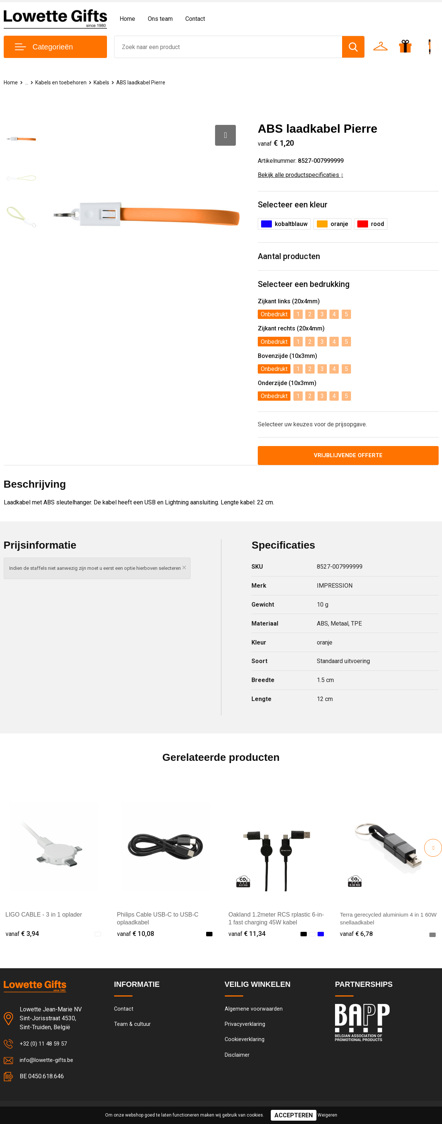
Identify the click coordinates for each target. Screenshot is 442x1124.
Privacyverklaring (245, 1026)
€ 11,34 (247, 935)
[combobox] (228, 47)
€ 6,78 (356, 935)
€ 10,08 (135, 935)
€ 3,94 (22, 935)
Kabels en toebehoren (63, 82)
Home (127, 18)
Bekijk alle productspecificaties (300, 174)
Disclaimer (237, 1057)
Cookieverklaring (245, 1042)
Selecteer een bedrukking (304, 285)
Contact (195, 18)
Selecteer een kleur (293, 205)
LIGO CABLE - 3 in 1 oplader (44, 916)
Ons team (160, 18)
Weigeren (327, 1115)
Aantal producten (289, 257)
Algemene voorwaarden (254, 1010)
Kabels (105, 82)
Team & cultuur (132, 1026)
